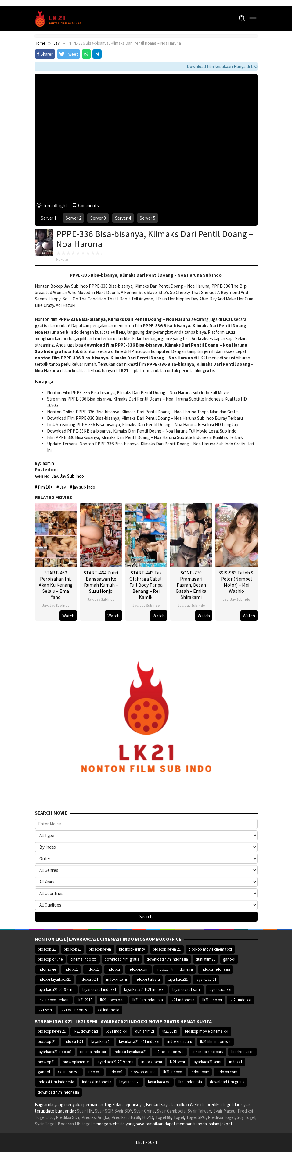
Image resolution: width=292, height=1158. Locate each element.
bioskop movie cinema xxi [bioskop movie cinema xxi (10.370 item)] (210, 949)
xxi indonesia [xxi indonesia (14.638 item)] (108, 1009)
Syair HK (85, 1111)
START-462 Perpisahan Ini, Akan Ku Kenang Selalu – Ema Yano (56, 585)
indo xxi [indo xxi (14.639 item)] (113, 969)
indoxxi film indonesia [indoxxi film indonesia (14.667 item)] (175, 969)
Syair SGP (103, 1111)
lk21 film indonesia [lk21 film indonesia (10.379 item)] (147, 999)
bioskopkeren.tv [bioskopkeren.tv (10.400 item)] (132, 949)
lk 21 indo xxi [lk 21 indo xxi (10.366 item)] (240, 999)
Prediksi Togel (221, 1117)
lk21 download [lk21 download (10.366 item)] (112, 999)
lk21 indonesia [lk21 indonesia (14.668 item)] (182, 999)
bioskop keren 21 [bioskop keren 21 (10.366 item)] (167, 949)
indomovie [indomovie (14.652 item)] (47, 969)
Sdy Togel (246, 1117)
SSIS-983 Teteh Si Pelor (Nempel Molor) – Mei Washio (236, 582)
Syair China (144, 1111)
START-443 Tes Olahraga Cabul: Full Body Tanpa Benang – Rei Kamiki (146, 585)
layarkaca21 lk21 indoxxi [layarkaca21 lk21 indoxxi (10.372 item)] (144, 989)
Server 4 (123, 218)
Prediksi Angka (95, 1117)
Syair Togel (45, 1124)
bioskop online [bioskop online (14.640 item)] (50, 959)
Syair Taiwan (199, 1111)
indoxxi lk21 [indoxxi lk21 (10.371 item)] (88, 979)
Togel (178, 1117)
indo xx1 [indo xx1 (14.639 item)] (71, 969)
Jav (55, 476)
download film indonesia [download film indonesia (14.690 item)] (167, 959)
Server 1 (48, 218)
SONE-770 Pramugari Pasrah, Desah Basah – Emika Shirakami (191, 585)
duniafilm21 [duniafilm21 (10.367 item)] (205, 959)
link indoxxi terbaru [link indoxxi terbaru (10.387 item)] (54, 999)
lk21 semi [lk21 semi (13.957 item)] (45, 1009)
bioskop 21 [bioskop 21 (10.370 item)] (47, 949)
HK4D (147, 1117)
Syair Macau (224, 1111)
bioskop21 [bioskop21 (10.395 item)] (72, 949)
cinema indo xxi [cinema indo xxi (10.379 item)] (83, 959)
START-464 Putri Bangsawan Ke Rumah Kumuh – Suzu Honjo (101, 582)
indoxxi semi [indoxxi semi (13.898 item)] (116, 979)
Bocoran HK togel (75, 1124)
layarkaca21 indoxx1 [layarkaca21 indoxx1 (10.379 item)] (99, 989)
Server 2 (73, 218)
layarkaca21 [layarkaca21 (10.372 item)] (178, 979)
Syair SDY (123, 1111)
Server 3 (98, 218)
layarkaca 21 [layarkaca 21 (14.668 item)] (206, 979)
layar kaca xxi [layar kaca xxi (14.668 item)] (220, 989)
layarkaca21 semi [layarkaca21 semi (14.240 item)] (186, 989)
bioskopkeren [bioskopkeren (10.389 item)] (100, 949)
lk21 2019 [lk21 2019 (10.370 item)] (85, 999)
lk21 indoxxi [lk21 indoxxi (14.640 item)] (212, 999)
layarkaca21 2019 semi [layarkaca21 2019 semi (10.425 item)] (56, 989)
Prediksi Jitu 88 (125, 1117)
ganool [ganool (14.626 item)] (229, 959)
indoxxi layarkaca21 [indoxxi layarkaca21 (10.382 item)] (54, 979)
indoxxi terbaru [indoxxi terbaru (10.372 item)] (147, 979)
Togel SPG (196, 1117)
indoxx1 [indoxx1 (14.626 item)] (92, 969)
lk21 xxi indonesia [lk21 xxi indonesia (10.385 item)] (75, 1009)
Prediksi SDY (67, 1117)
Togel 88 (163, 1117)
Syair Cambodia (171, 1111)
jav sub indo (84, 487)
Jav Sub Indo (72, 476)
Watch (68, 616)
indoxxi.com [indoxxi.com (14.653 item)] (138, 969)
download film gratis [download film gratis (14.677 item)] (122, 959)
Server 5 (147, 218)
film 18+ (45, 487)
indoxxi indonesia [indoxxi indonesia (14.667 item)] (215, 969)
